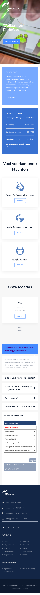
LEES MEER (11, 97)
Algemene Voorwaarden (9, 570)
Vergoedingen (9, 545)
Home (6, 541)
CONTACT (20, 316)
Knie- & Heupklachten (27, 549)
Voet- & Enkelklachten (9, 549)
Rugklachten (8, 555)
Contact (25, 555)
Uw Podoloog (26, 545)
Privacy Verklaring (28, 569)
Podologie (25, 541)
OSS (20, 303)
